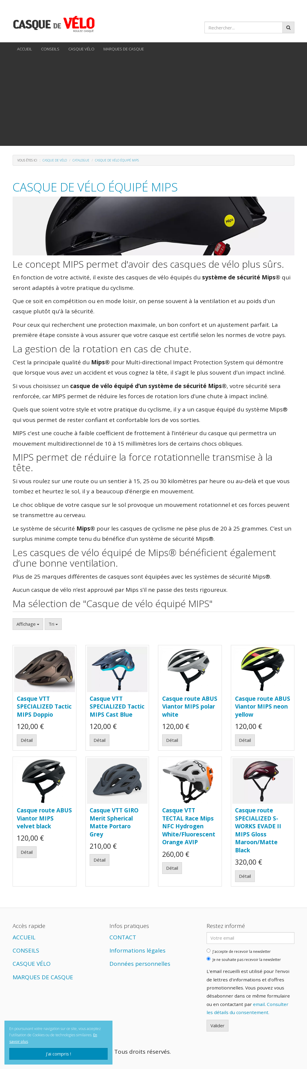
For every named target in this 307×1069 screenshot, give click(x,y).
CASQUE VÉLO (81, 49)
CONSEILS (50, 49)
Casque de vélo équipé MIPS (95, 187)
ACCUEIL (24, 49)
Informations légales (137, 950)
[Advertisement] (153, 101)
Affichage (27, 624)
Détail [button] (27, 740)
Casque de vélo (55, 160)
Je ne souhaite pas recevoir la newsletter (244, 959)
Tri (53, 624)
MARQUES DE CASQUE (123, 49)
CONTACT (122, 937)
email (259, 1004)
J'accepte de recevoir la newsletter (239, 951)
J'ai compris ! (58, 1054)
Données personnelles (139, 964)
